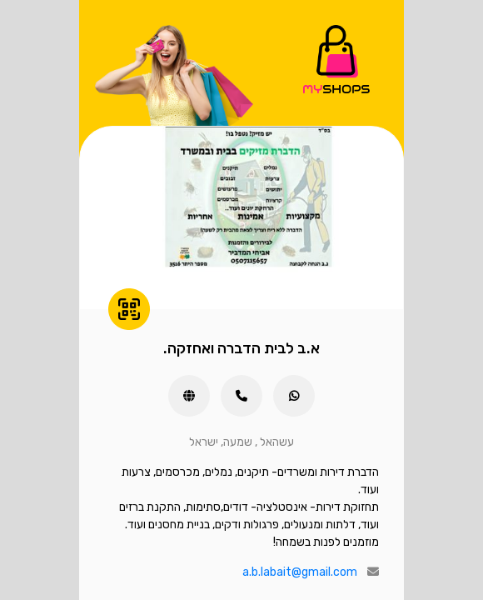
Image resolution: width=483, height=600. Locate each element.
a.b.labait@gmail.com (299, 572)
